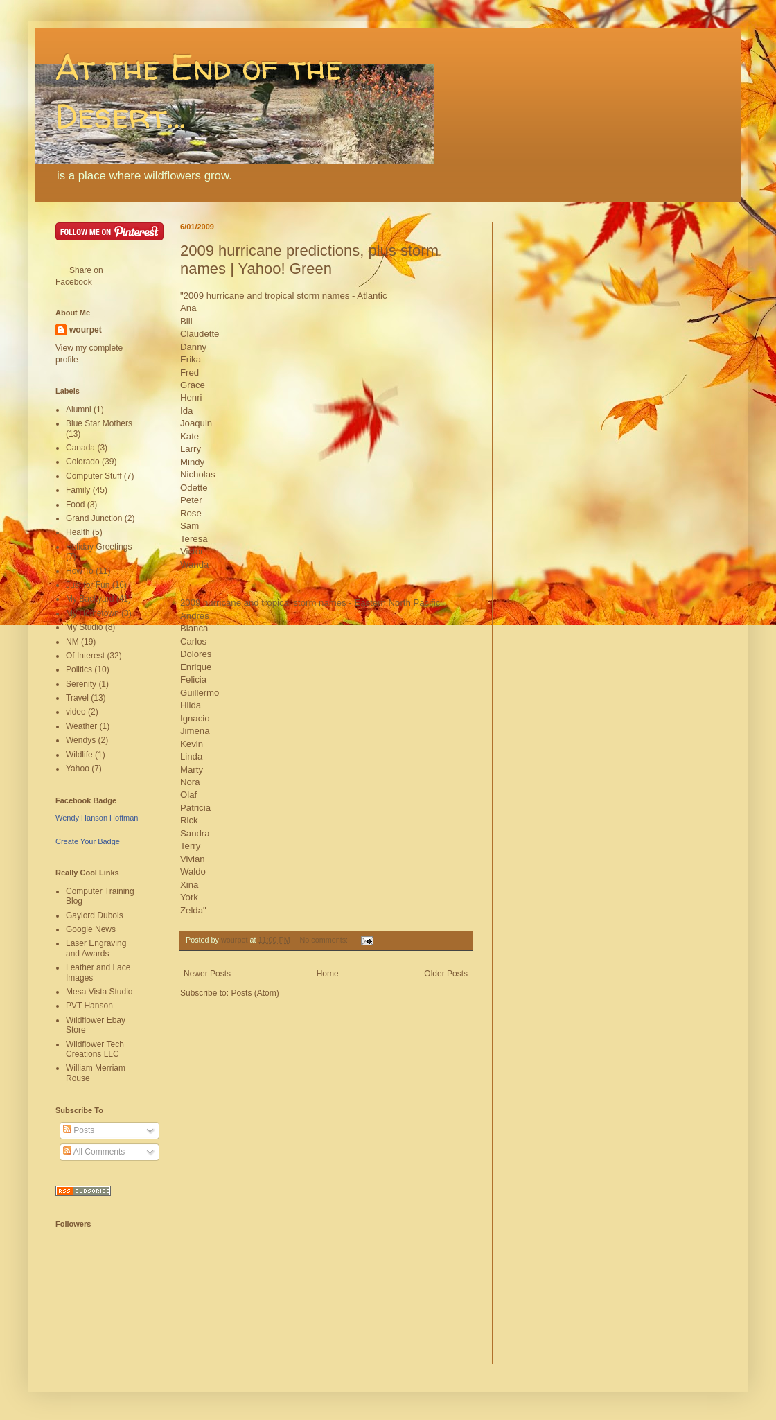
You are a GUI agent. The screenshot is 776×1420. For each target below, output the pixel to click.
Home (328, 974)
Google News (91, 929)
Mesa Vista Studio (99, 992)
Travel (77, 698)
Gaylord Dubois (94, 915)
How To (80, 571)
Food (75, 504)
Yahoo (77, 768)
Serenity (81, 684)
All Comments (94, 1152)
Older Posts (446, 974)
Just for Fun (87, 585)
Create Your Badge (87, 841)
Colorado (83, 461)
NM (72, 642)
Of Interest (85, 655)
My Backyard (90, 599)
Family (78, 490)
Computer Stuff (93, 476)
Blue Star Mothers (99, 423)
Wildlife (79, 755)
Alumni (78, 409)
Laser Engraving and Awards (96, 948)
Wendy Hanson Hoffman (96, 818)
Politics (79, 669)
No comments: (324, 940)
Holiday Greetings (99, 547)
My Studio (84, 627)
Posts (78, 1130)
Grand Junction (94, 518)
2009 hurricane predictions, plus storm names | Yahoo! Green (309, 259)
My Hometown (92, 613)
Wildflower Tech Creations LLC (95, 1049)
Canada (80, 448)
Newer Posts (207, 974)
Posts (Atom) (255, 993)
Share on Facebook (79, 276)
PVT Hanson (89, 1005)
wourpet (85, 330)
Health (78, 532)
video (76, 712)
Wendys (81, 740)
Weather (81, 726)
